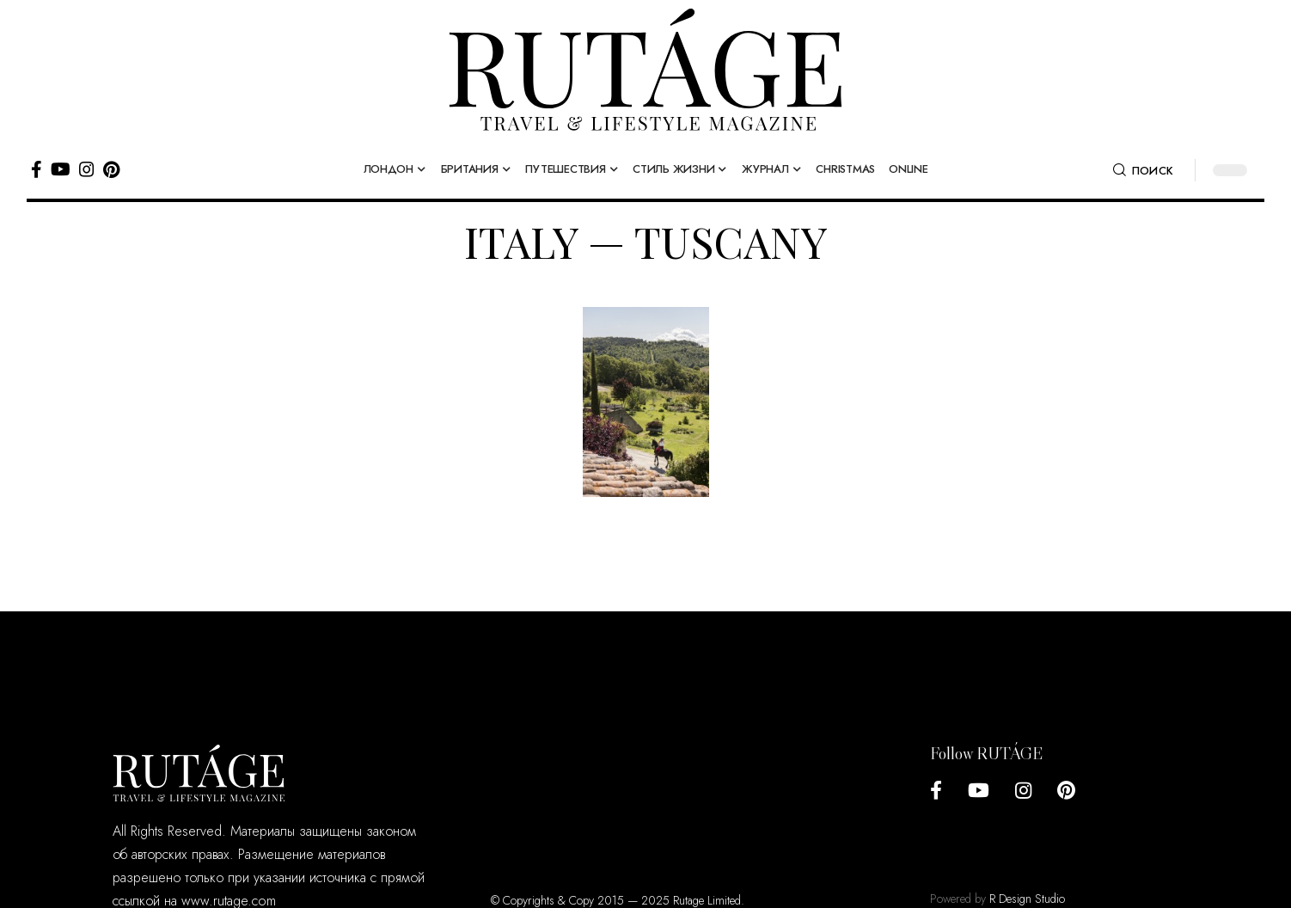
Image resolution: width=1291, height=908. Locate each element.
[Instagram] (87, 169)
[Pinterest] (111, 169)
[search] (1143, 170)
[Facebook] (36, 169)
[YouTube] (60, 169)
